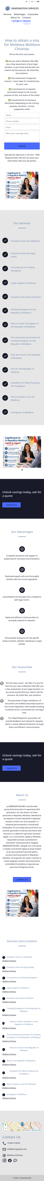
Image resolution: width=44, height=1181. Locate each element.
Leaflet (26, 1130)
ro (26, 1)
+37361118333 (13, 1143)
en (38, 1)
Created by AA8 (25, 1178)
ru (32, 1)
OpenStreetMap (36, 1130)
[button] (22, 1124)
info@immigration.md (16, 1149)
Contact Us (11, 504)
